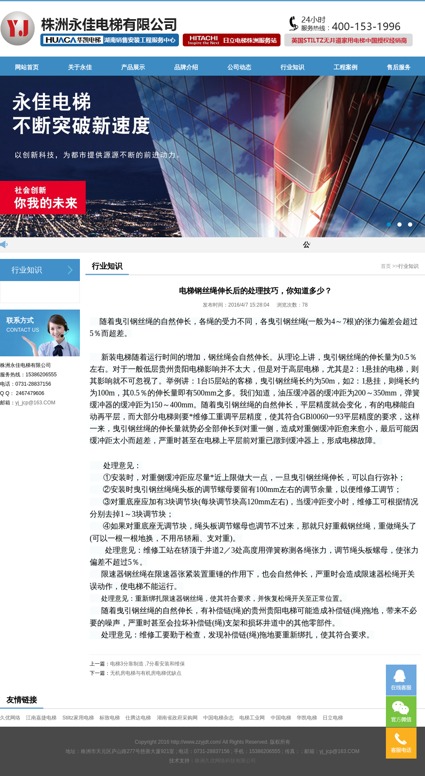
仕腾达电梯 (138, 718)
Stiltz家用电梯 (78, 718)
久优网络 (10, 718)
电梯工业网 (252, 718)
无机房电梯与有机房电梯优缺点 (145, 673)
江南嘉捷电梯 (41, 718)
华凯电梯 (307, 718)
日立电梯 (333, 718)
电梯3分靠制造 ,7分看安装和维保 (147, 664)
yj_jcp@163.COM (35, 403)
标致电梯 (109, 718)
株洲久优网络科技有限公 (223, 761)
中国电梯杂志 (218, 718)
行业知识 (408, 266)
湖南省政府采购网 (177, 718)
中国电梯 (281, 718)
